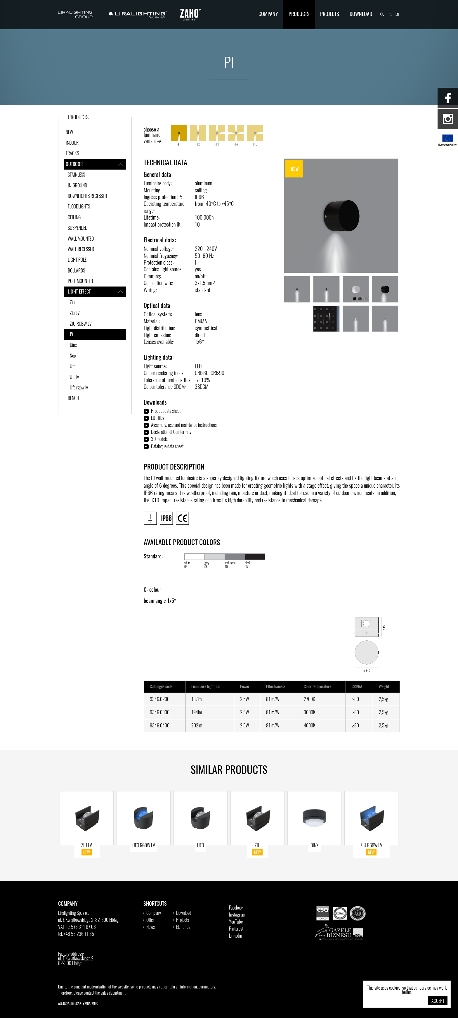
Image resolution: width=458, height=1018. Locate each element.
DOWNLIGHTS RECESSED (87, 196)
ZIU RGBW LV (81, 324)
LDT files (157, 418)
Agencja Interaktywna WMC (78, 1003)
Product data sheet (166, 411)
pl (390, 14)
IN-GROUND (77, 186)
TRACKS (72, 153)
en (397, 14)
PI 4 (236, 135)
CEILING (74, 217)
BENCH (73, 398)
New (69, 132)
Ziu (72, 303)
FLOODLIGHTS (79, 207)
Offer (150, 920)
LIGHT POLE (77, 260)
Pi (71, 334)
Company (268, 14)
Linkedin (235, 936)
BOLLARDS (76, 271)
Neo (73, 356)
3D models (159, 439)
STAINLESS (76, 175)
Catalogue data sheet (167, 446)
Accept (437, 1001)
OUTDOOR (96, 164)
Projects (329, 14)
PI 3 (217, 135)
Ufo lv (74, 377)
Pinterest (236, 929)
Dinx (73, 345)
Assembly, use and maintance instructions (184, 425)
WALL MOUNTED (81, 239)
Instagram (237, 915)
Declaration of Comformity (171, 432)
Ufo (72, 366)
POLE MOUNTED (80, 281)
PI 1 (179, 135)
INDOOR (72, 143)
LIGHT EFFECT (97, 292)
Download (361, 14)
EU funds (183, 927)
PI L (255, 135)
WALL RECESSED (81, 249)
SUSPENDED (77, 228)
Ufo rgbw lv (79, 388)
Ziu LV (75, 313)
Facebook (236, 908)
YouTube (236, 922)
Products (299, 14)
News (150, 927)
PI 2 (198, 135)
